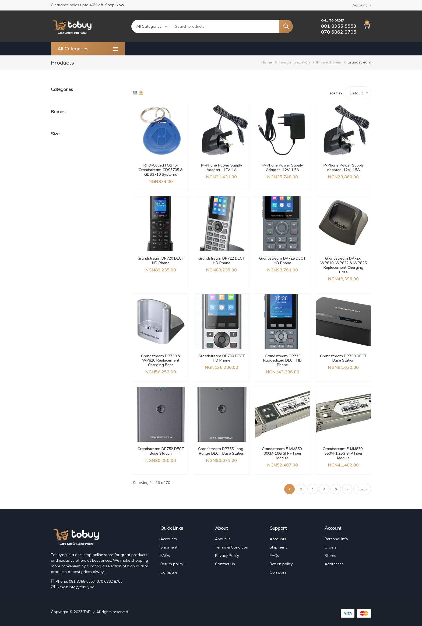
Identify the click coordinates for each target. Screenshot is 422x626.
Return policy (171, 563)
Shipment (168, 547)
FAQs (165, 555)
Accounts (168, 538)
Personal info (336, 538)
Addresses (334, 563)
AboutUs (222, 538)
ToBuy (88, 611)
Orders (331, 547)
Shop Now (114, 4)
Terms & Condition (231, 547)
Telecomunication (294, 62)
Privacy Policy (227, 555)
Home (266, 62)
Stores (330, 555)
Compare (168, 572)
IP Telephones (328, 62)
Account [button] (359, 5)
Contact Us (225, 563)
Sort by (335, 93)
